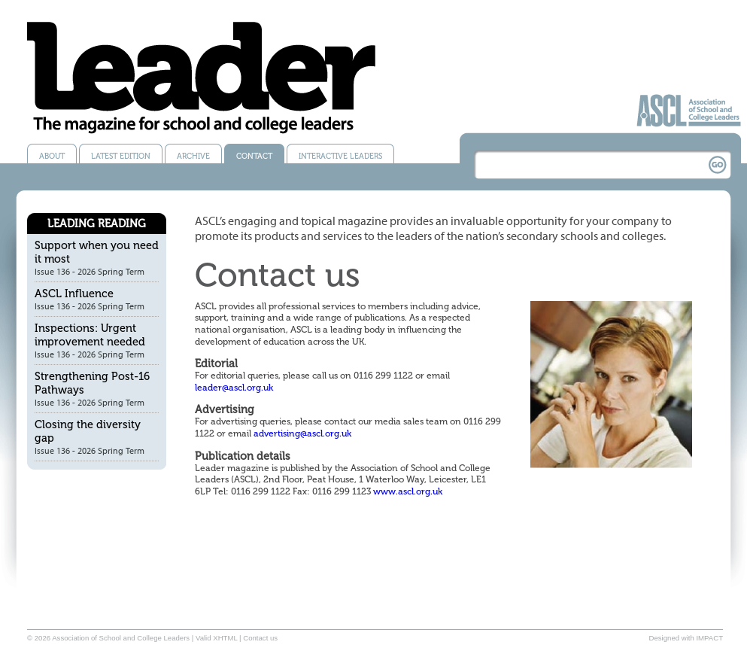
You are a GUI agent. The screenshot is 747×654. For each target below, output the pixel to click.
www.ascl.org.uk (407, 491)
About (52, 156)
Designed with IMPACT (686, 638)
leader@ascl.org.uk (234, 387)
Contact (254, 156)
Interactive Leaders (340, 156)
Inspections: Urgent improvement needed (90, 334)
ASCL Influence (74, 293)
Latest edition (120, 156)
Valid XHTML (216, 638)
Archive (193, 156)
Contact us (260, 638)
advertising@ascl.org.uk (302, 433)
